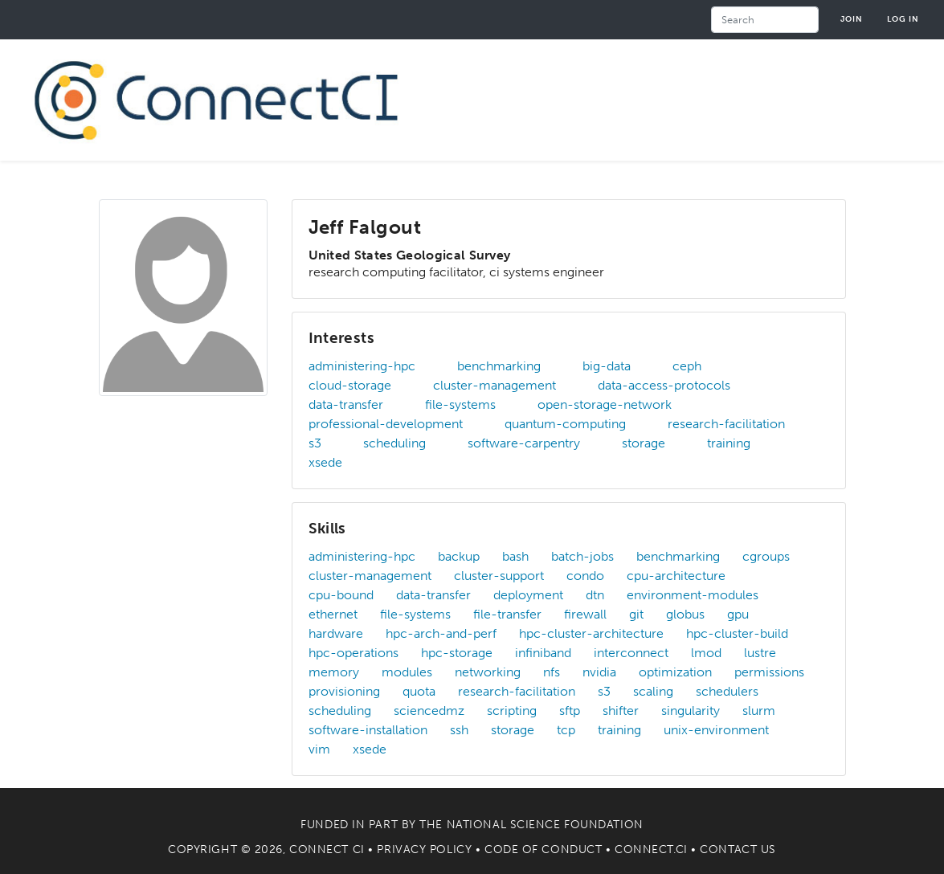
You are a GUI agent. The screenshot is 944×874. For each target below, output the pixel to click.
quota (419, 691)
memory (334, 672)
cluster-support (499, 575)
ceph (686, 366)
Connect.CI (651, 849)
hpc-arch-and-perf (441, 633)
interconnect (631, 652)
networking (488, 672)
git (636, 614)
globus (685, 614)
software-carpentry (524, 443)
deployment (528, 594)
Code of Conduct (543, 849)
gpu (738, 614)
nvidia (599, 672)
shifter (621, 710)
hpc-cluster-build (737, 633)
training (728, 443)
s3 (315, 443)
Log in (903, 18)
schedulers (727, 691)
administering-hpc (362, 366)
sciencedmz (429, 710)
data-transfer (346, 404)
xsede (325, 462)
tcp (566, 729)
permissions (769, 672)
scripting (512, 710)
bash (515, 556)
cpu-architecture (676, 575)
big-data (606, 366)
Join (851, 18)
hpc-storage (456, 652)
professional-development (386, 423)
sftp (569, 710)
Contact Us (738, 849)
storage (643, 443)
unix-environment (716, 729)
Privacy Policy (424, 849)
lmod (706, 652)
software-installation (368, 729)
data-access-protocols (664, 385)
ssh (459, 729)
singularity (690, 710)
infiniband (543, 652)
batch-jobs (582, 556)
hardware (336, 633)
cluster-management (494, 385)
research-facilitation (726, 423)
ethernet (333, 614)
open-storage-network (604, 404)
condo (585, 575)
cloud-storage (350, 385)
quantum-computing (565, 423)
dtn (595, 594)
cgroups (766, 556)
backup (459, 556)
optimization (675, 672)
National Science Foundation (545, 824)
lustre (760, 652)
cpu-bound (341, 594)
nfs (551, 672)
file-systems (460, 404)
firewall (585, 614)
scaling (653, 691)
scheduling (394, 443)
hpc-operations (353, 652)
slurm (758, 710)
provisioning (344, 691)
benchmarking (499, 366)
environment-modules (692, 594)
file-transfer (507, 614)
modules (407, 672)
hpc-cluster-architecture (591, 633)
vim (319, 749)
